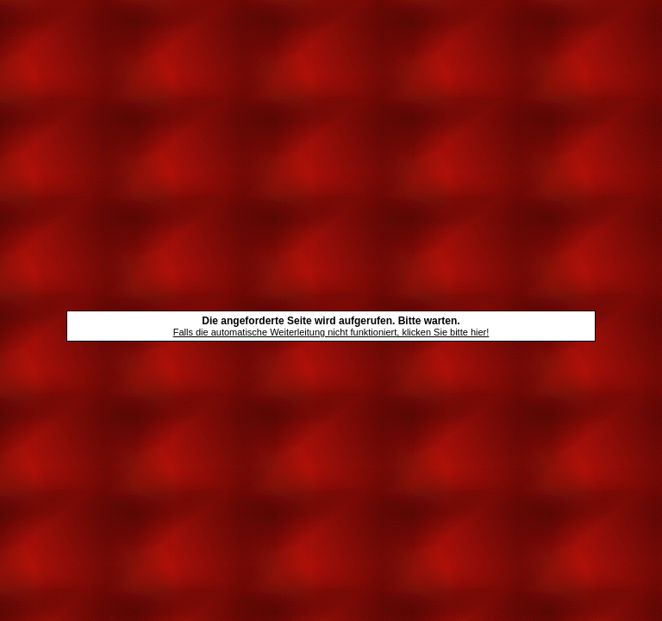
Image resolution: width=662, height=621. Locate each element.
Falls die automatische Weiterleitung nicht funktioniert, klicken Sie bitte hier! (331, 332)
